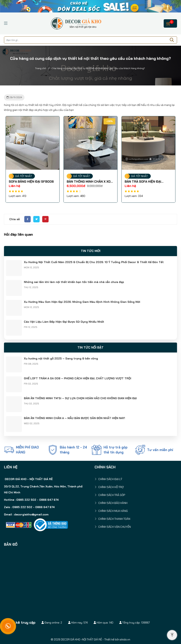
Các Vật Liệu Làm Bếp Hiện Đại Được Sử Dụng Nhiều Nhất (64, 321)
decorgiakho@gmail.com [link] (31, 514)
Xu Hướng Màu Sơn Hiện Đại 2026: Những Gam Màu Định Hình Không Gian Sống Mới (82, 302)
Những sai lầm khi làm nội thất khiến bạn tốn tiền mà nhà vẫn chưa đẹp (74, 282)
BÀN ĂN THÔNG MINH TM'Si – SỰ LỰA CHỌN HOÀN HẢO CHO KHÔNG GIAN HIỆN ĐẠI (80, 398)
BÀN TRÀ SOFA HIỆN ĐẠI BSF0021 (143, 182)
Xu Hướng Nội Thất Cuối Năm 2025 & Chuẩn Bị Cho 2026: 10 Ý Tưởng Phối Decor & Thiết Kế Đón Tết (94, 262)
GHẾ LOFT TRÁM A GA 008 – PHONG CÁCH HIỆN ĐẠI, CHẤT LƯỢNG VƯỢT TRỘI (77, 378)
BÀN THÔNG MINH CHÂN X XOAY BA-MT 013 (91, 182)
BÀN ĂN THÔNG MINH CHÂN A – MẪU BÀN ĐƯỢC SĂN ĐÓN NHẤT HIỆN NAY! (74, 418)
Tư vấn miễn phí (160, 450)
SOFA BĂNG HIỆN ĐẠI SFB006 (31, 182)
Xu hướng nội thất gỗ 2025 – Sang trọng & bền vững (61, 358)
